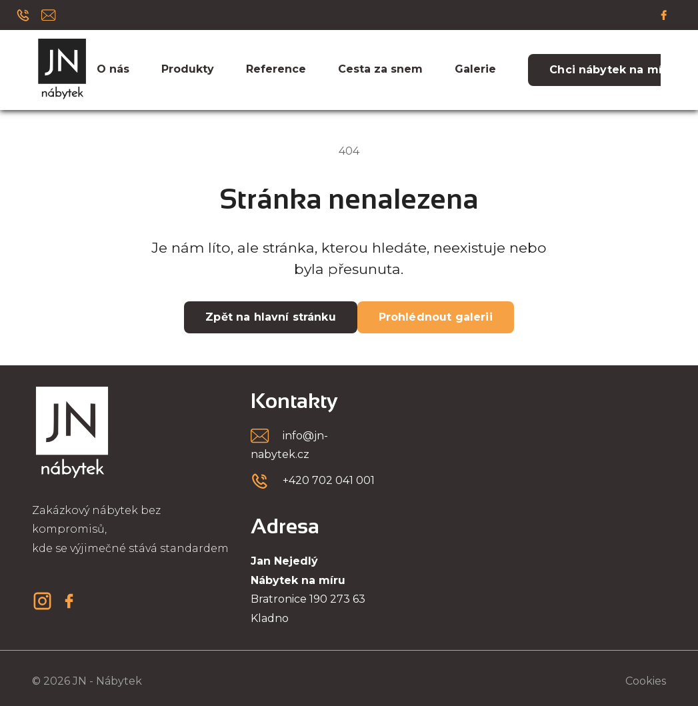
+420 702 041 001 (329, 480)
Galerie (475, 69)
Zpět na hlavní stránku (270, 317)
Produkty (187, 69)
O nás (113, 69)
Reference (276, 69)
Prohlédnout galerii (436, 317)
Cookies (645, 681)
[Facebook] (664, 15)
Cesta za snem (380, 69)
